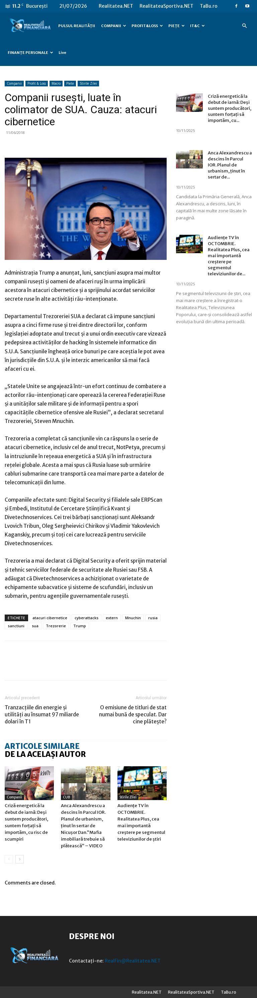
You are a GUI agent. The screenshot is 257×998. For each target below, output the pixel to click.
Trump (79, 625)
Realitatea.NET (116, 6)
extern (112, 617)
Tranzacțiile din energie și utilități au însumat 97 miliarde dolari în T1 (42, 714)
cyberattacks (86, 617)
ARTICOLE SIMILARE (42, 746)
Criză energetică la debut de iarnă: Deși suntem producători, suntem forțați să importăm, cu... (229, 108)
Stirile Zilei (88, 83)
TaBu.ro (209, 6)
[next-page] (19, 859)
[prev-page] (9, 859)
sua (35, 625)
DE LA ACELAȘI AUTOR (45, 754)
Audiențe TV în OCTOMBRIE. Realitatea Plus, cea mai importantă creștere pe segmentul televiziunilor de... (229, 256)
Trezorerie (56, 625)
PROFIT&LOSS (147, 25)
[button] (244, 26)
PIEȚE (176, 25)
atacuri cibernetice (49, 617)
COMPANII (113, 25)
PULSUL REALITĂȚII (76, 25)
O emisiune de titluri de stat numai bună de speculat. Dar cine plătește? (133, 714)
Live (62, 52)
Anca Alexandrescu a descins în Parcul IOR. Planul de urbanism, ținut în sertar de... (230, 165)
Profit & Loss (36, 83)
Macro (56, 83)
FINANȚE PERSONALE (30, 52)
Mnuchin (133, 617)
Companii (14, 83)
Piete (70, 83)
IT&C (197, 25)
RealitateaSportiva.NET (166, 6)
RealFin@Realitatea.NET (133, 961)
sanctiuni (16, 625)
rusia (153, 617)
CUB (66, 797)
